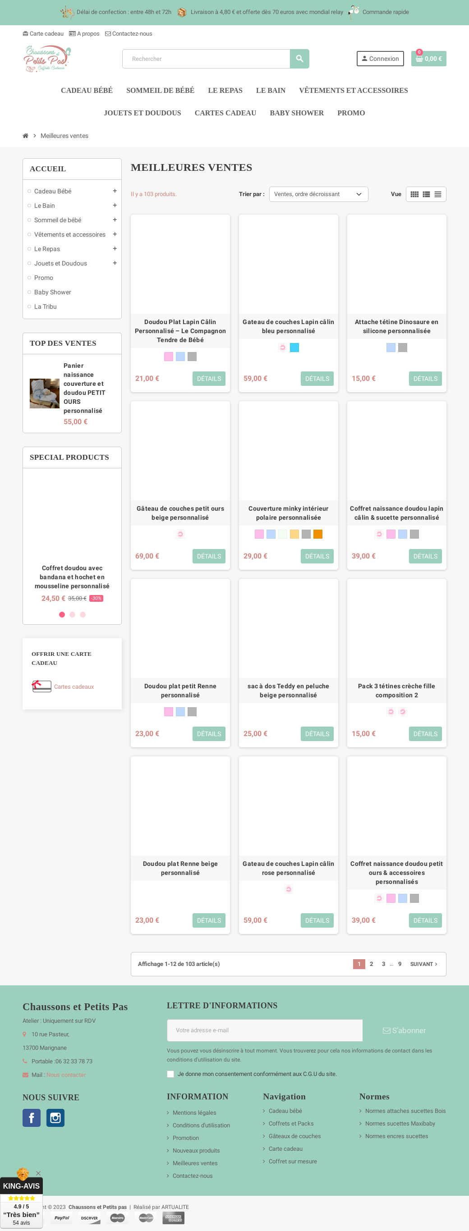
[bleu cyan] (294, 347)
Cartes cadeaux (74, 686)
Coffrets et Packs (291, 1123)
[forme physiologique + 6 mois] (402, 711)
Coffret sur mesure (293, 1161)
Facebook (32, 1118)
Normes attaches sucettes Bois (405, 1110)
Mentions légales (194, 1112)
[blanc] (282, 534)
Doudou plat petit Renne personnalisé (180, 690)
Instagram (55, 1118)
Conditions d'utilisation (201, 1125)
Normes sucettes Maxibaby (400, 1123)
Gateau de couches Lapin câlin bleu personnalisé (288, 326)
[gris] (192, 356)
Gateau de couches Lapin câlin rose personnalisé (288, 868)
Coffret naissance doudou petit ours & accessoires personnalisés (396, 872)
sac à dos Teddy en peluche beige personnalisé (288, 690)
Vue (396, 194)
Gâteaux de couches (295, 1136)
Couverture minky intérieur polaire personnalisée (288, 513)
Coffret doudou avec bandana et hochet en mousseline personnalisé (72, 577)
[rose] (168, 356)
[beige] (294, 534)
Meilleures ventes (195, 1163)
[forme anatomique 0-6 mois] (282, 347)
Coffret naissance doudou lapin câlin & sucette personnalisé (396, 513)
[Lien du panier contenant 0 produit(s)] (428, 58)
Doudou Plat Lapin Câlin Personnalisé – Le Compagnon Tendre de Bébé (180, 330)
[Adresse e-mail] (265, 1030)
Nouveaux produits (196, 1150)
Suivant (424, 964)
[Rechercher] (215, 59)
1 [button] (62, 615)
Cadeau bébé (285, 1110)
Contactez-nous (128, 33)
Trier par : (252, 194)
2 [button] (72, 615)
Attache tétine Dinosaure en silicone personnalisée (397, 326)
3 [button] (83, 615)
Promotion (186, 1138)
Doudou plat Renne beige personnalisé (180, 868)
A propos (84, 33)
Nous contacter (66, 1074)
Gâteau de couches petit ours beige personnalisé (180, 513)
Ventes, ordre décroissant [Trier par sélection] (307, 194)
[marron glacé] (317, 534)
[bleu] (180, 356)
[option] (72, 538)
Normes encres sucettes (396, 1136)
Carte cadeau (43, 33)
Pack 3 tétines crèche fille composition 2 (397, 690)
